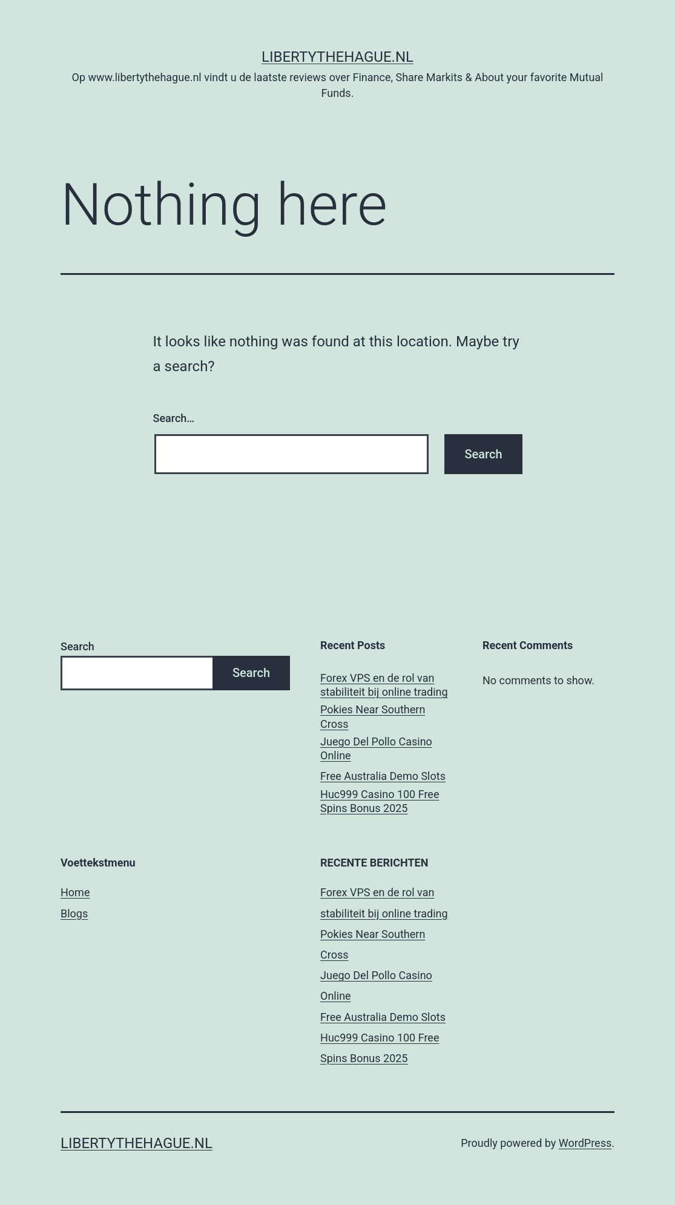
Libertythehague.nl (337, 56)
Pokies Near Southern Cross (372, 716)
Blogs (74, 913)
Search (77, 646)
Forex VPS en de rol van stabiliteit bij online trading (384, 685)
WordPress (585, 1143)
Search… (174, 418)
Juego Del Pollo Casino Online (376, 748)
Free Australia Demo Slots (383, 776)
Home (75, 892)
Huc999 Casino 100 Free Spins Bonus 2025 (379, 801)
